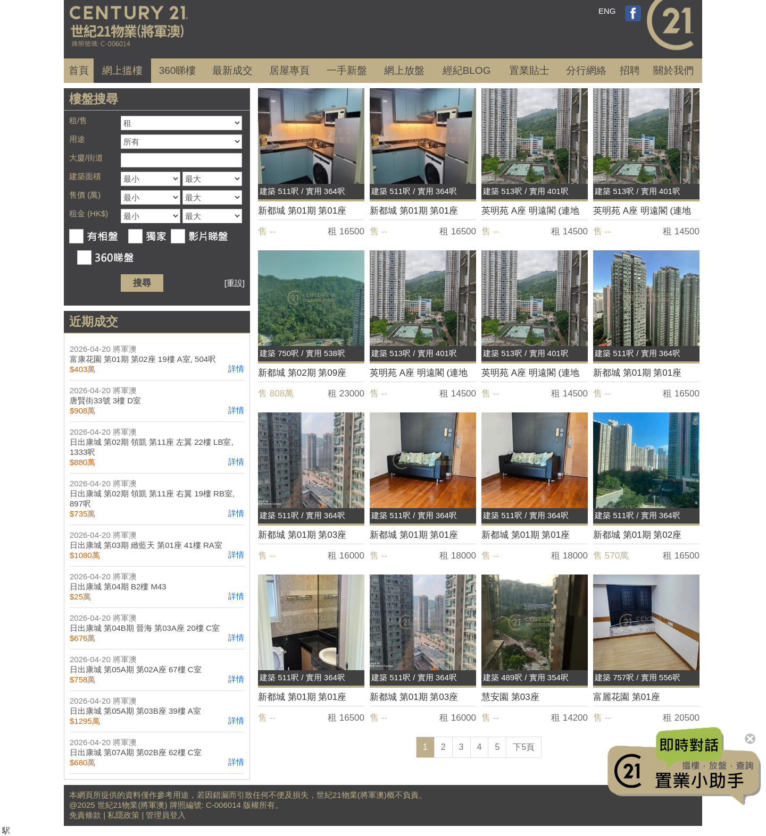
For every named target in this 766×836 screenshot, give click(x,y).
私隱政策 (123, 815)
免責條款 (85, 815)
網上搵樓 (122, 70)
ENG (607, 10)
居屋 (289, 70)
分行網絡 (586, 70)
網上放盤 (404, 70)
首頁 (79, 70)
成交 (232, 70)
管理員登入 (166, 815)
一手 (347, 70)
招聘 (630, 70)
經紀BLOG (467, 70)
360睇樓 (177, 70)
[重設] (234, 283)
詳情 (236, 368)
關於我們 (673, 70)
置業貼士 (529, 70)
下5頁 (524, 746)
